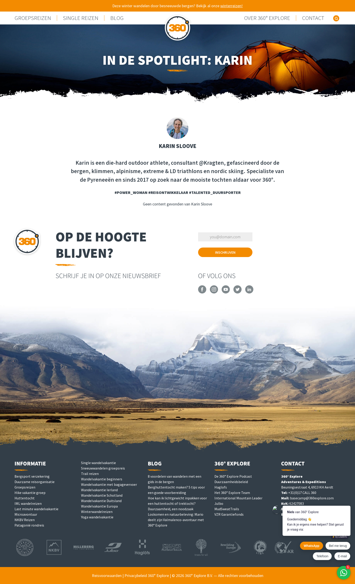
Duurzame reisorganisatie (34, 481)
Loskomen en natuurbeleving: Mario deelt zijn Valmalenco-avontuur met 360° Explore (176, 519)
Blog (117, 18)
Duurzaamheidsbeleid (231, 481)
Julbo (218, 503)
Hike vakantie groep (30, 492)
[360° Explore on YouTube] (226, 292)
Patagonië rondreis (29, 525)
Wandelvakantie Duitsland (101, 500)
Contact (313, 18)
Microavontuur (25, 514)
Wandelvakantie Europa (99, 506)
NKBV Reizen (24, 519)
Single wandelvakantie (98, 462)
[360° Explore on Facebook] (202, 292)
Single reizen (80, 18)
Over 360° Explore (267, 18)
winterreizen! (231, 5)
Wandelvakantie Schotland (101, 495)
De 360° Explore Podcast (233, 476)
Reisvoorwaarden (107, 575)
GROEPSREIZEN (32, 18)
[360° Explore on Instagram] (214, 292)
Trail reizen (90, 473)
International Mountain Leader (238, 498)
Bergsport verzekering (32, 476)
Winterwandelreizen (97, 511)
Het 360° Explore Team (232, 492)
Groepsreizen (24, 487)
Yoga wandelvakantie (97, 517)
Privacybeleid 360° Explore (147, 575)
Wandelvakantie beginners (101, 479)
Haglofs (220, 487)
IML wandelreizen (28, 503)
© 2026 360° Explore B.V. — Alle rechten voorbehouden (217, 575)
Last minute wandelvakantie (36, 509)
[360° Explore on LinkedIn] (249, 292)
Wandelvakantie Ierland (99, 490)
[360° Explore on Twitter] (237, 292)
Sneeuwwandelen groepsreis (103, 468)
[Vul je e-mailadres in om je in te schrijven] (225, 236)
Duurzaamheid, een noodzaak (170, 509)
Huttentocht (24, 498)
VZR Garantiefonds (229, 514)
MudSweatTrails (226, 509)
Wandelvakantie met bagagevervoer (109, 484)
